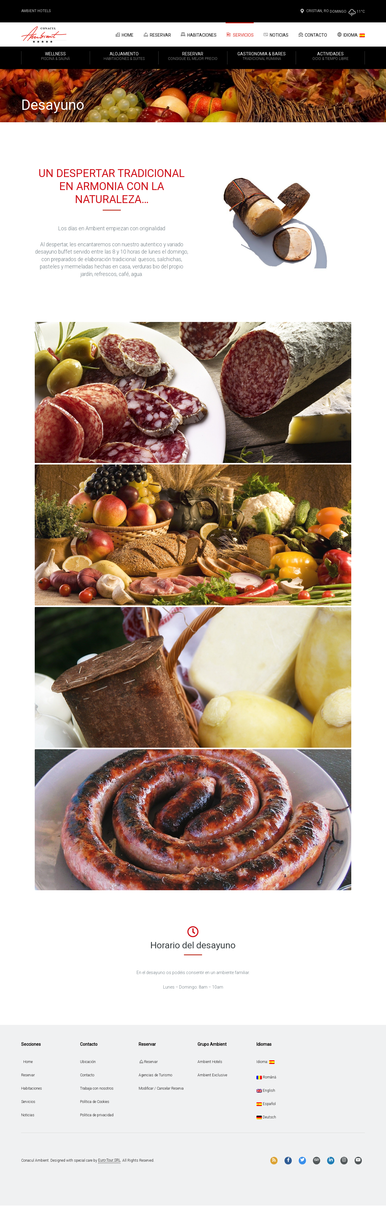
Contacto (312, 34)
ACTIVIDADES (330, 56)
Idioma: (350, 34)
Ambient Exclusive (212, 1075)
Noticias (276, 34)
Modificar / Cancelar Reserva (161, 1088)
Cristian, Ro (314, 11)
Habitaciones (198, 34)
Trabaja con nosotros (97, 1088)
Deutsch (266, 1117)
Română (266, 1077)
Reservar (157, 34)
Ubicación (88, 1062)
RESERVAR (193, 56)
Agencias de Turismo (155, 1075)
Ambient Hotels (36, 11)
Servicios (240, 34)
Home (123, 34)
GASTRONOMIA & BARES (261, 56)
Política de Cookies (94, 1102)
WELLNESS (55, 56)
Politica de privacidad (97, 1115)
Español (266, 1104)
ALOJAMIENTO (124, 56)
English (265, 1090)
